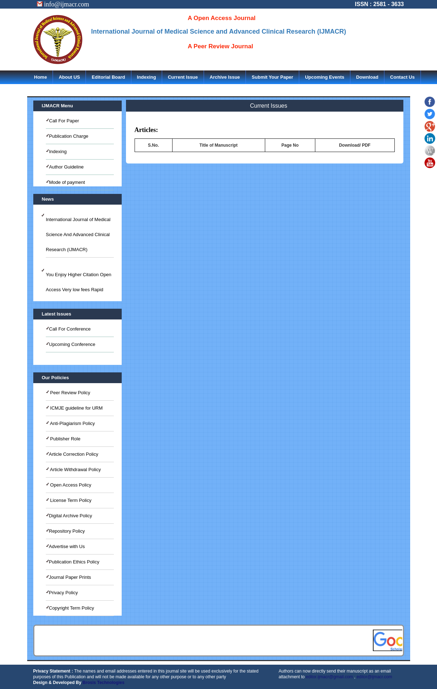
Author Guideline (66, 167)
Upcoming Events (324, 77)
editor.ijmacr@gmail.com (329, 676)
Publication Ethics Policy (74, 562)
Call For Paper (64, 120)
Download (367, 77)
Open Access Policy (70, 485)
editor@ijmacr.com (374, 676)
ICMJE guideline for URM (76, 408)
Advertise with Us (67, 546)
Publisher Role (65, 438)
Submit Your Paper (272, 77)
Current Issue (183, 77)
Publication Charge (68, 136)
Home (40, 77)
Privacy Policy (63, 592)
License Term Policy (70, 500)
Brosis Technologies (104, 682)
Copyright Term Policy (71, 608)
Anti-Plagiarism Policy (72, 423)
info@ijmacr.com (63, 4)
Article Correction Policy (73, 454)
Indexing (146, 77)
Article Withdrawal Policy (75, 469)
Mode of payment (67, 182)
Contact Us (402, 77)
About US (69, 77)
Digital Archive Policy (70, 515)
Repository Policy (67, 531)
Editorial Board (108, 77)
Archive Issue (225, 77)
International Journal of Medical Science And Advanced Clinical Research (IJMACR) (78, 234)
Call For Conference (70, 329)
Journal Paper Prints (70, 577)
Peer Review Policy (70, 392)
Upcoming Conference (72, 344)
